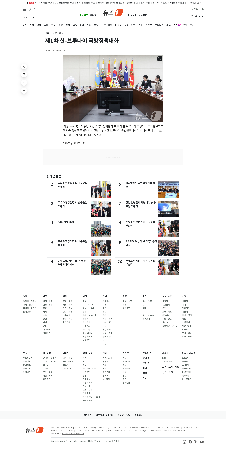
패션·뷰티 (186, 326)
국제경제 (86, 322)
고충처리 (138, 415)
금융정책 (166, 305)
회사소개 (88, 415)
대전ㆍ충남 (107, 322)
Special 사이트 (190, 353)
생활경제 (186, 322)
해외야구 (126, 361)
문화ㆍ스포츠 (148, 315)
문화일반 (86, 372)
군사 (144, 305)
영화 (104, 365)
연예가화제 (107, 358)
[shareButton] (24, 66)
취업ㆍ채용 (187, 336)
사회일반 (46, 333)
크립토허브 (82, 15)
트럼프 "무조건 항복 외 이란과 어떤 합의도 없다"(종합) (99, 3)
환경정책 (66, 322)
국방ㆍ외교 (127, 301)
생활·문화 (88, 353)
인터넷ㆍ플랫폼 (49, 358)
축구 (124, 365)
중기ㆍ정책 (187, 315)
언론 (84, 375)
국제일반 (86, 340)
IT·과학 (47, 353)
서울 (104, 305)
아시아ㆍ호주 (88, 308)
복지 (45, 312)
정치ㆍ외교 (147, 301)
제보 (202, 9)
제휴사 (165, 353)
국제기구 (86, 329)
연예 (105, 353)
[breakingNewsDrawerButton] (29, 9)
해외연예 (106, 372)
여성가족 (46, 329)
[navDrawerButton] (24, 9)
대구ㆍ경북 (107, 333)
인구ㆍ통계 (67, 312)
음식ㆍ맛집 (87, 400)
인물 (45, 326)
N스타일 (106, 379)
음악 (104, 368)
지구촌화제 (87, 336)
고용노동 (66, 315)
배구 (124, 372)
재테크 (165, 322)
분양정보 (27, 365)
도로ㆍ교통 (87, 390)
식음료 (185, 329)
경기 (104, 308)
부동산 (26, 353)
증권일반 (166, 315)
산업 (184, 296)
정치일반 (27, 312)
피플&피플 (87, 333)
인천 (104, 312)
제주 (104, 343)
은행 (164, 308)
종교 (84, 365)
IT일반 (46, 368)
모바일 (46, 365)
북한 (144, 296)
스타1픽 (185, 365)
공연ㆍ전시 (87, 358)
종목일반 (126, 382)
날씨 (45, 322)
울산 (104, 340)
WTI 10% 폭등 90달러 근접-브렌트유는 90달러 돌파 (45, 3)
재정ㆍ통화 (67, 305)
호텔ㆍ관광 (187, 333)
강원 (104, 315)
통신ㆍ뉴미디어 (49, 361)
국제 (85, 296)
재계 (184, 305)
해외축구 (126, 368)
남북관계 (146, 319)
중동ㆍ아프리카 (89, 315)
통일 (124, 305)
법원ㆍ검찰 (47, 305)
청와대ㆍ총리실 (29, 301)
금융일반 (166, 301)
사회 (45, 296)
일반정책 (27, 361)
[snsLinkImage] (184, 441)
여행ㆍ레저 (87, 382)
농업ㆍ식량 (67, 319)
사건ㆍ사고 (47, 301)
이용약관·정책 (124, 415)
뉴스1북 (185, 375)
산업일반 (186, 301)
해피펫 (93, 15)
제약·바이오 (68, 361)
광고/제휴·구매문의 (104, 415)
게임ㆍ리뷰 (47, 375)
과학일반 (46, 379)
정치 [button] (47, 33)
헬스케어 (66, 365)
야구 (124, 358)
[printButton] (24, 91)
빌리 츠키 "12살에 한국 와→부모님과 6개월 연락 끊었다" (152, 3)
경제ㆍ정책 (67, 301)
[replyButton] (24, 74)
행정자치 (106, 301)
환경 (45, 319)
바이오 (66, 353)
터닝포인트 (187, 372)
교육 (45, 308)
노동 (45, 315)
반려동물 (86, 393)
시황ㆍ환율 (167, 319)
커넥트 (195, 9)
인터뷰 (105, 375)
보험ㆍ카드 (167, 312)
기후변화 (86, 326)
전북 (104, 326)
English (132, 15)
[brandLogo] (113, 12)
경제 (65, 296)
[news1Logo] (34, 430)
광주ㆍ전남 (107, 329)
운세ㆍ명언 (87, 386)
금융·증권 (167, 296)
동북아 (85, 301)
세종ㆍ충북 (107, 319)
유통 (184, 319)
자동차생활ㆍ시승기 (91, 397)
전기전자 (186, 308)
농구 (124, 375)
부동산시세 (27, 368)
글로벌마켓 (167, 361)
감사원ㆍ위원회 (29, 308)
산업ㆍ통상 (67, 308)
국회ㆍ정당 (28, 305)
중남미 (85, 319)
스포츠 (126, 353)
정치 (25, 296)
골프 (124, 379)
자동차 (185, 312)
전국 (105, 296)
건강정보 (86, 379)
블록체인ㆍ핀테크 (169, 326)
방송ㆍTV (107, 361)
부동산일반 (27, 358)
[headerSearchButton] (34, 9)
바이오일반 (67, 368)
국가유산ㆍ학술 (89, 368)
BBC (164, 358)
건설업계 (27, 372)
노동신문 (143, 15)
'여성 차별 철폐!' (67, 222)
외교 (125, 296)
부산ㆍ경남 (107, 336)
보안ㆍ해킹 (47, 372)
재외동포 (126, 308)
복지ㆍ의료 (67, 358)
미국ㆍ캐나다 (88, 305)
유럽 (84, 312)
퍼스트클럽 (187, 379)
